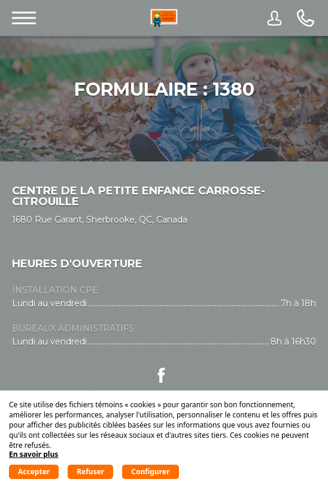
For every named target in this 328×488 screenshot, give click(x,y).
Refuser (90, 471)
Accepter (34, 471)
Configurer (150, 471)
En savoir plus (33, 454)
